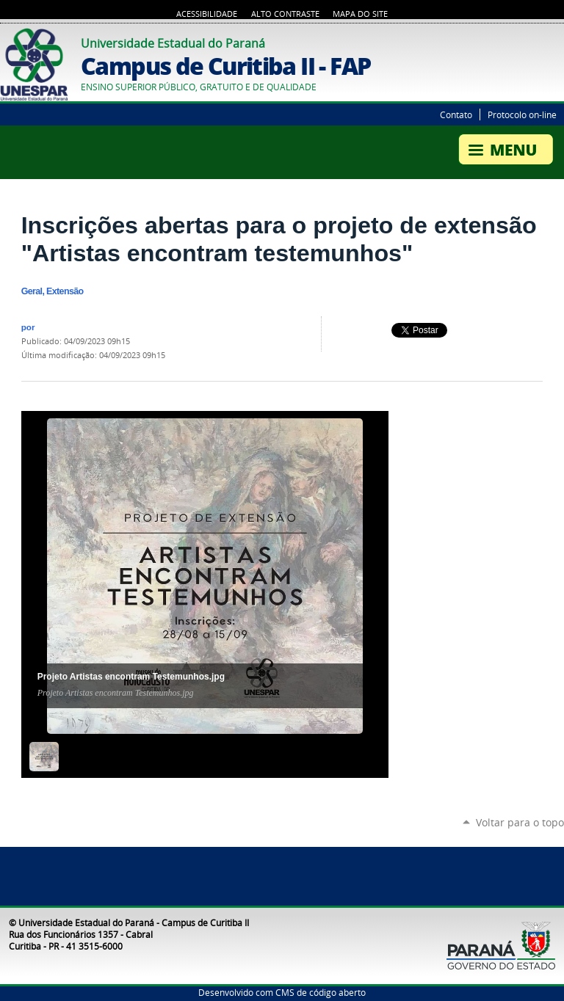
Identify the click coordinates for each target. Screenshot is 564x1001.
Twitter (538, 41)
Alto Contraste (285, 14)
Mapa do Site (360, 14)
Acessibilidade (206, 14)
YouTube (556, 41)
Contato (456, 114)
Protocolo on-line (522, 114)
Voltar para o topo (520, 822)
